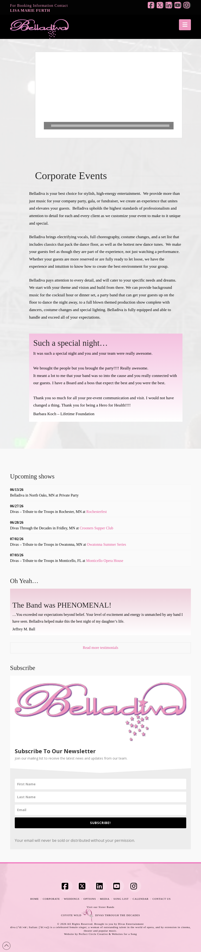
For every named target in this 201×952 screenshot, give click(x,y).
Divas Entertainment (131, 923)
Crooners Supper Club (96, 528)
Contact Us (161, 898)
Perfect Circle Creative (93, 934)
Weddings (72, 898)
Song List (121, 898)
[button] (185, 24)
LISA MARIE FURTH (30, 10)
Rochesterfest (96, 512)
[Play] (47, 125)
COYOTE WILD (71, 915)
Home (34, 898)
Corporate (51, 898)
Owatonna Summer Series (106, 544)
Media (105, 898)
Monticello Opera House (104, 561)
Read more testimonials (100, 648)
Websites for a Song (124, 934)
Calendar (141, 898)
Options (89, 898)
